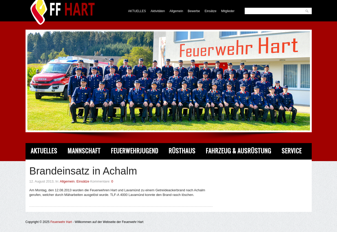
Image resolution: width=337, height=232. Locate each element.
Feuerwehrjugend (134, 151)
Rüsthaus (182, 151)
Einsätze (210, 11)
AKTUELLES (137, 11)
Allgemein (176, 11)
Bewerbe (194, 11)
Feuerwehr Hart (61, 222)
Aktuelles (44, 151)
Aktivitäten (158, 11)
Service (292, 151)
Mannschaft (84, 151)
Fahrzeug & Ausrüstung (238, 151)
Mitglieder (227, 11)
